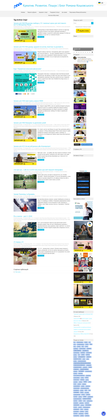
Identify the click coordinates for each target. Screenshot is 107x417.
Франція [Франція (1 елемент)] (75, 318)
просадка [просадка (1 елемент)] (75, 375)
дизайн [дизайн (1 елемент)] (83, 333)
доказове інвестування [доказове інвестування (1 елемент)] (84, 335)
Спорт (25, 28)
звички (63, 26)
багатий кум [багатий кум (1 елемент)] (88, 322)
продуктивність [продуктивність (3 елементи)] (76, 373)
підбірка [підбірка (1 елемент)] (87, 375)
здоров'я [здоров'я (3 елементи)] (88, 341)
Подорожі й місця (54, 12)
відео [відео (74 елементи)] (85, 329)
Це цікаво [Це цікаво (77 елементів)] (81, 318)
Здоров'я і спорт (38, 26)
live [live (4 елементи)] (82, 293)
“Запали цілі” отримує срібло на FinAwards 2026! (83, 261)
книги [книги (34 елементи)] (85, 343)
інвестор (15, 104)
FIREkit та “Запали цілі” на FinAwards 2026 (82, 270)
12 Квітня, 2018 (27, 196)
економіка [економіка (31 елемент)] (76, 339)
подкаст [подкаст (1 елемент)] (75, 369)
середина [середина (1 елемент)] (75, 383)
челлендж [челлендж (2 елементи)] (76, 396)
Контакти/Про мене (53, 15)
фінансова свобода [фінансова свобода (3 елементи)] (87, 394)
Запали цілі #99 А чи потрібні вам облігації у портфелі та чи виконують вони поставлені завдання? (82, 277)
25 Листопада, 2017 (28, 243)
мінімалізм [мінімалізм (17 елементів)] (76, 356)
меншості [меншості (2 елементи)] (87, 350)
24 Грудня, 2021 (27, 124)
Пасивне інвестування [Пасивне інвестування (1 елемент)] (81, 308)
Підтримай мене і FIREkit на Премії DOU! (81, 281)
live (50, 48)
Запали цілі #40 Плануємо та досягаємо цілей (30, 123)
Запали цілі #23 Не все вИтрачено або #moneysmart (32, 146)
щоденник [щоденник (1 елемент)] (90, 396)
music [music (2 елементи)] (86, 293)
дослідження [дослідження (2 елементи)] (76, 337)
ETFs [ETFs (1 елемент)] (74, 291)
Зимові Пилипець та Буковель (24, 194)
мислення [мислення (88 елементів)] (76, 352)
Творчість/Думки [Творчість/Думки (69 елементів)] (84, 316)
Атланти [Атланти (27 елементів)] (82, 299)
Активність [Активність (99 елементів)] (85, 297)
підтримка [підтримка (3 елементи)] (76, 377)
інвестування (30, 219)
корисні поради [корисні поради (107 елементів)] (87, 345)
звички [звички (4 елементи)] (83, 341)
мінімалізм (38, 104)
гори (50, 196)
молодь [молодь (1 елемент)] (82, 352)
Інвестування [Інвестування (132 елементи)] (77, 297)
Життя (60, 26)
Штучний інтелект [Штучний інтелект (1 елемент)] (88, 318)
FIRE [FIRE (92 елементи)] (91, 291)
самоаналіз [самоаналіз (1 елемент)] (89, 381)
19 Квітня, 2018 (27, 171)
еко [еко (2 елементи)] (89, 337)
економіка (67, 102)
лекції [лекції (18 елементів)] (80, 348)
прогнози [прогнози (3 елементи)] (81, 371)
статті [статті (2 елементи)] (80, 385)
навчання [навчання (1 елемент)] (86, 356)
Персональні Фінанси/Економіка (77, 12)
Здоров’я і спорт (43, 12)
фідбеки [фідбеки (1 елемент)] (89, 392)
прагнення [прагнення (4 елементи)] (76, 371)
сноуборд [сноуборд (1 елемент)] (81, 383)
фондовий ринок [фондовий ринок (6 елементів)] (77, 392)
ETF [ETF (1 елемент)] (89, 289)
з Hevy (85, 118)
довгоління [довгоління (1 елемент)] (88, 333)
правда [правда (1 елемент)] (90, 369)
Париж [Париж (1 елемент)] (75, 308)
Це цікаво (64, 12)
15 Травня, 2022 (27, 102)
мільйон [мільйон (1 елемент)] (80, 354)
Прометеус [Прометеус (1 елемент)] (85, 314)
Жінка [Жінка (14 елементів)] (75, 304)
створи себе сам (30, 28)
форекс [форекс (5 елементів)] (84, 392)
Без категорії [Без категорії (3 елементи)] (89, 299)
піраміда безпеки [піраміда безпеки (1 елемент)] (82, 377)
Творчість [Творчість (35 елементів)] (76, 316)
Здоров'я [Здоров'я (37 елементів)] (89, 304)
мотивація (39, 126)
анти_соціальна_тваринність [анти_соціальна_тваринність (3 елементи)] (79, 322)
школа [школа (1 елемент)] (81, 396)
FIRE (58, 26)
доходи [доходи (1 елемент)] (82, 337)
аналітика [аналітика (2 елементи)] (80, 320)
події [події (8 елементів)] (80, 369)
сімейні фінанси (56, 126)
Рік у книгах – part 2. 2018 (23, 216)
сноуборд (20, 197)
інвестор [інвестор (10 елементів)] (85, 398)
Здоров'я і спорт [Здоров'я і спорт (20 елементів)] (77, 306)
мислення (22, 28)
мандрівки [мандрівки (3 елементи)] (76, 350)
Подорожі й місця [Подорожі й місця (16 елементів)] (77, 314)
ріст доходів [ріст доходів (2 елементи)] (83, 381)
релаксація (16, 197)
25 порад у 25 (18, 242)
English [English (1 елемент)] (86, 289)
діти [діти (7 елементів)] (86, 337)
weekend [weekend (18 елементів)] (89, 295)
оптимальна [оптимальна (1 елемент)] (81, 360)
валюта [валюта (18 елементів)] (82, 326)
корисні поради (17, 28)
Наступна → (18, 272)
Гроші (22, 149)
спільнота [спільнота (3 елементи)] (86, 383)
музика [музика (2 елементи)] (75, 354)
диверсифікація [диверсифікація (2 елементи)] (76, 333)
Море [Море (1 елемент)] (84, 306)
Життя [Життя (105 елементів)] (87, 301)
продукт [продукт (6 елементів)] (87, 371)
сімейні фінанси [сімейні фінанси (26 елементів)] (84, 387)
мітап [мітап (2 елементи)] (82, 356)
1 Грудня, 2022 (27, 48)
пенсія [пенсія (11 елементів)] (82, 362)
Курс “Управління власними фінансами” (27, 69)
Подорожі (52, 104)
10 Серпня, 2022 (27, 70)
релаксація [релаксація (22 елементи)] (82, 379)
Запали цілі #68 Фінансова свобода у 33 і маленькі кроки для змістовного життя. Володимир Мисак (40, 24)
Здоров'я (61, 48)
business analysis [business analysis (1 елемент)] (80, 289)
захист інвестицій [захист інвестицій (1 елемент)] (77, 341)
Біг (63, 171)
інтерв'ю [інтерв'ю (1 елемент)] (90, 400)
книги (24, 104)
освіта (42, 126)
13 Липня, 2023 (27, 26)
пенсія (48, 149)
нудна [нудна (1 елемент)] (87, 358)
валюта (15, 219)
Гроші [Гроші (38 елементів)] (83, 301)
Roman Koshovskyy (18, 26)
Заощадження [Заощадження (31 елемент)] (82, 304)
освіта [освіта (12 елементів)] (86, 360)
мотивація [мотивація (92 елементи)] (88, 352)
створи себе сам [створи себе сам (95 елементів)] (88, 385)
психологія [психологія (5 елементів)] (81, 375)
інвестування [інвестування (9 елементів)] (76, 400)
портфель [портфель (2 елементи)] (84, 369)
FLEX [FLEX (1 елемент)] (74, 293)
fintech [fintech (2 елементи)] (87, 291)
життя (22, 219)
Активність (54, 48)
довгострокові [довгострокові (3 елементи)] (76, 335)
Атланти (58, 102)
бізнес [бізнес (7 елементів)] (87, 324)
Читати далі (41, 36)
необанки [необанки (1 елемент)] (82, 358)
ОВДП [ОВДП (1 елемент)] (87, 306)
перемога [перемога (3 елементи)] (87, 362)
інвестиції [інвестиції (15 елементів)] (80, 398)
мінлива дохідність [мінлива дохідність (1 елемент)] (86, 354)
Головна (23, 12)
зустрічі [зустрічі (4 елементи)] (75, 343)
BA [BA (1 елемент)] (74, 289)
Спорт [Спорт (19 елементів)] (90, 314)
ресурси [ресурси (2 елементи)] (88, 379)
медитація (34, 104)
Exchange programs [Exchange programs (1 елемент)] (81, 291)
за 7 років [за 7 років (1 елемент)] (86, 339)
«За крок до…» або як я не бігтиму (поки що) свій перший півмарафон (38, 170)
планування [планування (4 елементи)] (81, 364)
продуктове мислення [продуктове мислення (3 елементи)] (85, 373)
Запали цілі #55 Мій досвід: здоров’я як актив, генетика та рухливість (38, 47)
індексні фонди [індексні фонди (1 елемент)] (84, 400)
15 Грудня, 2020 (27, 148)
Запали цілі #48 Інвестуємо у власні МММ (28, 101)
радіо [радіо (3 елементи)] (88, 377)
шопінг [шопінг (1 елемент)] (85, 396)
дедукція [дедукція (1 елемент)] (84, 331)
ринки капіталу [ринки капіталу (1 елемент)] (76, 381)
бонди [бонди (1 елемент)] (82, 324)
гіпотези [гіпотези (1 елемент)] (79, 331)
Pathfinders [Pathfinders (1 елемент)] (76, 295)
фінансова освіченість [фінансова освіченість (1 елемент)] (77, 394)
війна (64, 102)
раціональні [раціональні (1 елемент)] (76, 379)
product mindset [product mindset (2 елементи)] (82, 295)
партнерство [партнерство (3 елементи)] (76, 362)
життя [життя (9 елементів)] (82, 339)
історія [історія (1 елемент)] (75, 402)
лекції (49, 245)
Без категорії (37, 196)
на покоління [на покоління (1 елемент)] (76, 358)
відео (59, 70)
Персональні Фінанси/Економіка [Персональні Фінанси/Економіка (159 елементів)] (82, 310)
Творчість (59, 104)
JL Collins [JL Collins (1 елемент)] (79, 293)
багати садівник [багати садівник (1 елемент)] (76, 324)
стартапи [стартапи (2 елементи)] (75, 385)
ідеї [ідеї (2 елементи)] (74, 398)
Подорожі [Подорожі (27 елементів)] (89, 312)
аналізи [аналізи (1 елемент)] (75, 320)
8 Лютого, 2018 (27, 218)
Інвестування (67, 26)
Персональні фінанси (18, 50)
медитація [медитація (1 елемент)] (81, 350)
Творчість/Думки (31, 12)
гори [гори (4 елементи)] (75, 331)
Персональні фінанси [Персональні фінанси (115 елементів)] (79, 312)
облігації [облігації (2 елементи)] (75, 360)
